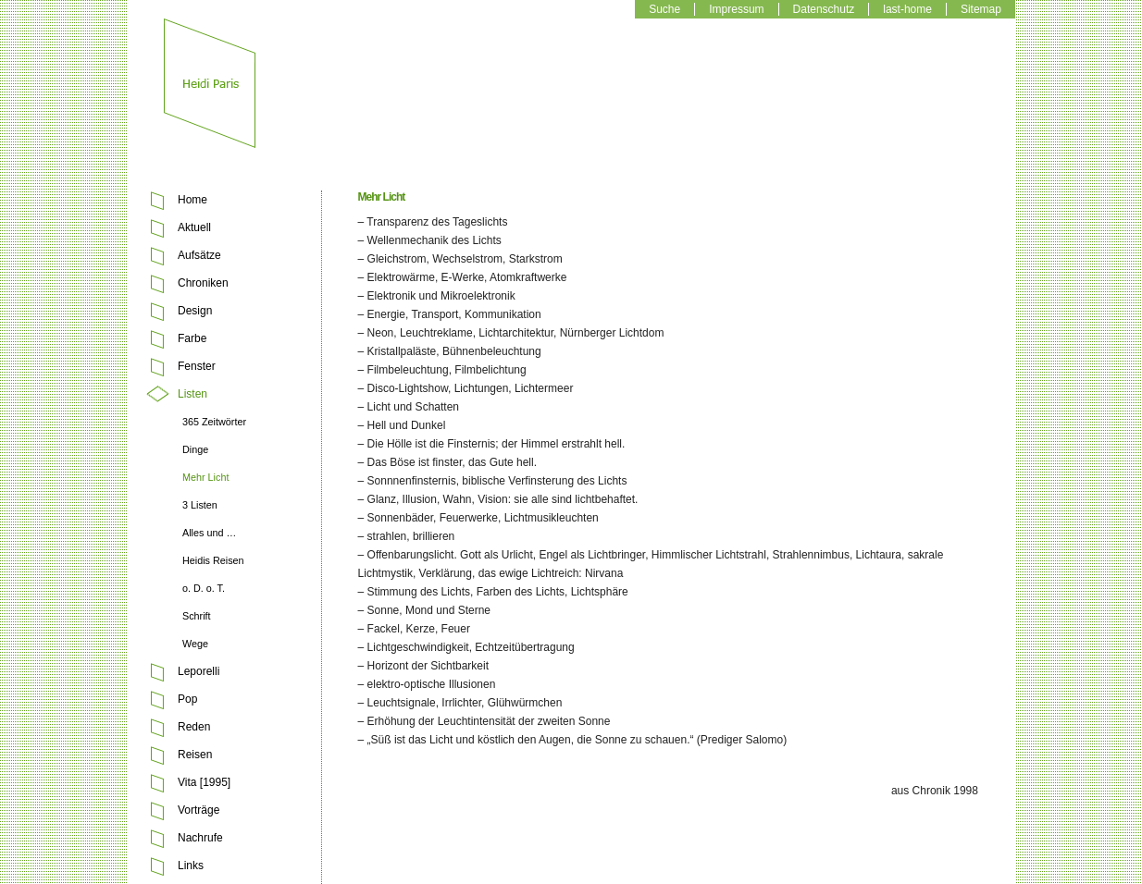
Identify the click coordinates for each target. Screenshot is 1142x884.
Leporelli (198, 671)
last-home (907, 9)
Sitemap (981, 9)
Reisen (195, 754)
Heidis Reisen (213, 560)
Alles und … (209, 532)
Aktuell (194, 227)
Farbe (192, 338)
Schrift (196, 615)
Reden (194, 726)
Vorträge (198, 810)
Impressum (736, 9)
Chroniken (203, 282)
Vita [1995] (204, 782)
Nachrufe (200, 837)
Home (192, 199)
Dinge (195, 449)
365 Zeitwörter (214, 421)
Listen (192, 393)
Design (195, 310)
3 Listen (199, 504)
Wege (195, 643)
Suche (664, 9)
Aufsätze (199, 255)
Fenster (197, 366)
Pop (187, 699)
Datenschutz (824, 9)
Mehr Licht (205, 477)
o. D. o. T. (203, 588)
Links (191, 865)
